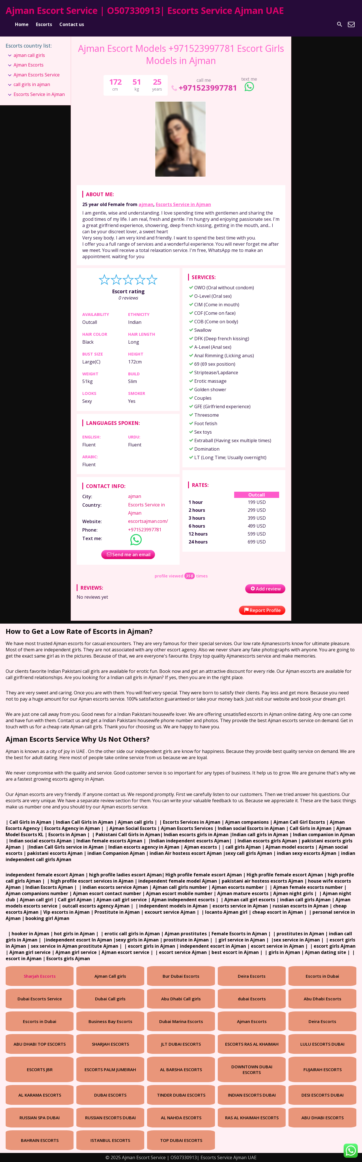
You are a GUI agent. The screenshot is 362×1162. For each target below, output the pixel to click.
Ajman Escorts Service (37, 75)
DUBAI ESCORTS (110, 1095)
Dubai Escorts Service (40, 998)
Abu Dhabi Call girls (181, 998)
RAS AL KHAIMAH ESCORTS (252, 1117)
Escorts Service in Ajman (183, 204)
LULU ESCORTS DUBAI (322, 1044)
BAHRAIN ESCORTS (40, 1140)
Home (22, 24)
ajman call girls (29, 55)
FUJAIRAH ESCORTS (322, 1069)
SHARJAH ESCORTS (110, 1044)
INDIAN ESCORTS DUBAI (252, 1095)
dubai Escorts (252, 998)
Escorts (44, 24)
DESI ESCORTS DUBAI (322, 1095)
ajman (146, 204)
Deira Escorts (252, 976)
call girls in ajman (32, 84)
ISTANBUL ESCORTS (110, 1140)
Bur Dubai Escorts (181, 976)
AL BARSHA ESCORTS (181, 1069)
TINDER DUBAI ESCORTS (181, 1095)
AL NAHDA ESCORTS (181, 1117)
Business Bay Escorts (110, 1021)
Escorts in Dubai (322, 976)
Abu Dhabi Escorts (322, 998)
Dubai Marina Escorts (181, 1021)
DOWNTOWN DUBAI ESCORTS (251, 1069)
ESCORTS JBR (40, 1069)
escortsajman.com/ (148, 521)
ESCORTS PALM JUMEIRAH (110, 1069)
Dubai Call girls (110, 998)
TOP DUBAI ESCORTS (181, 1140)
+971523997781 (203, 87)
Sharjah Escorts (40, 976)
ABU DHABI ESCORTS (322, 1117)
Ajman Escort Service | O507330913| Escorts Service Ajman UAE (145, 10)
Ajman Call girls (110, 976)
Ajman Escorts (29, 65)
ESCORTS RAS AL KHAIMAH (252, 1044)
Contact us (71, 24)
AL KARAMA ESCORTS (39, 1095)
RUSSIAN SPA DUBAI (40, 1117)
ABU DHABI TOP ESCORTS (40, 1044)
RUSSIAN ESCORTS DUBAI (110, 1117)
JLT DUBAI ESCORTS (181, 1044)
